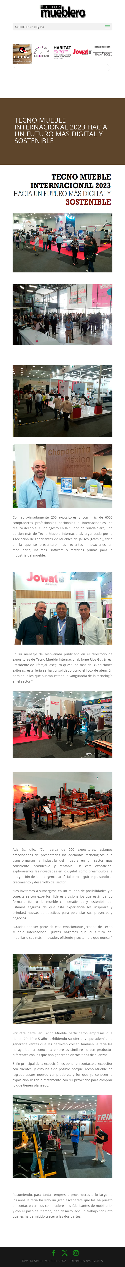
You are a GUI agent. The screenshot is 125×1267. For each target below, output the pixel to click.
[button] (16, 67)
